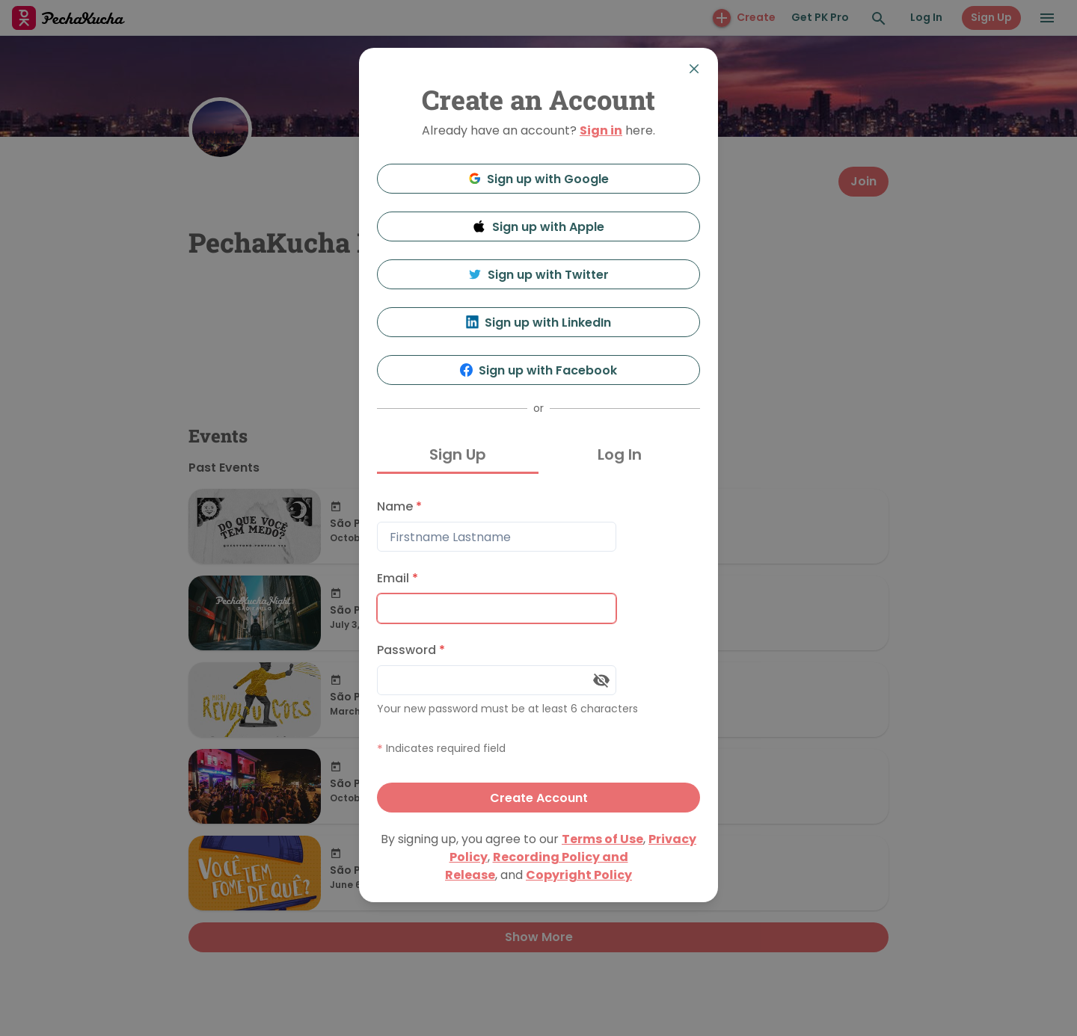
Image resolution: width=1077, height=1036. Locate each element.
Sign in (601, 130)
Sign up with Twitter (538, 274)
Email (397, 578)
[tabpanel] (538, 652)
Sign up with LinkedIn (539, 322)
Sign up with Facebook (539, 370)
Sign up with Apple (538, 226)
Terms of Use (602, 839)
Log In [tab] (620, 454)
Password (411, 650)
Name (399, 506)
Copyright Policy (579, 875)
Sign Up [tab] (457, 454)
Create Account (539, 798)
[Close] (694, 69)
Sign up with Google (539, 179)
